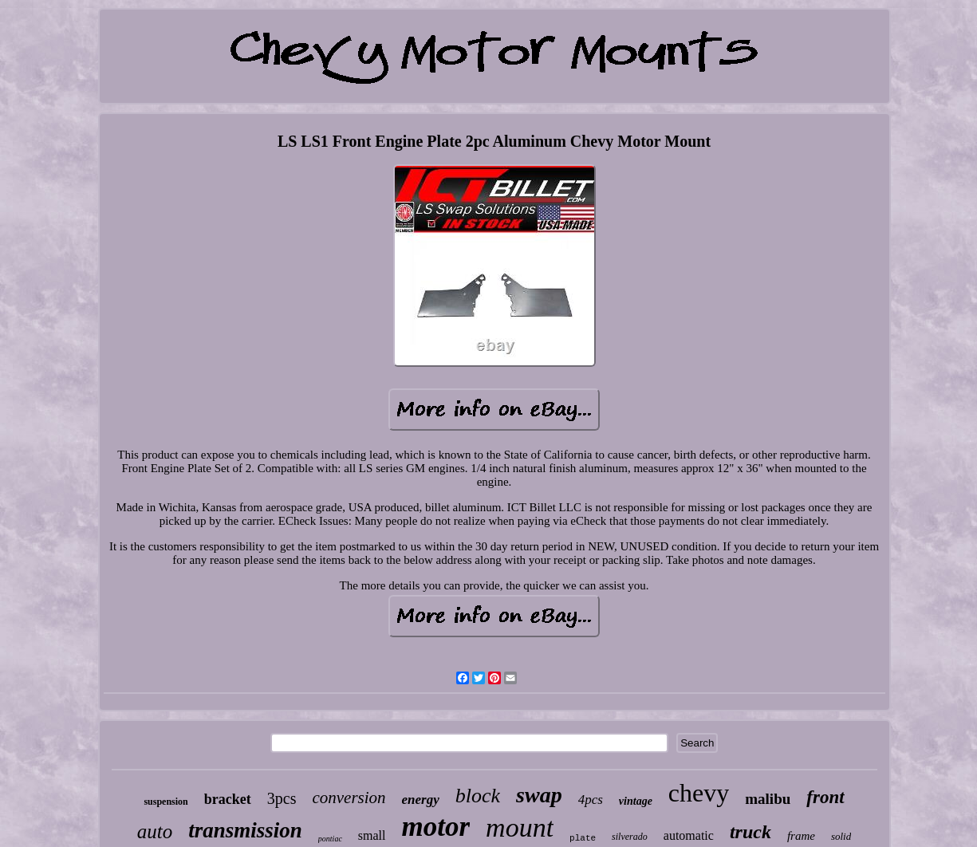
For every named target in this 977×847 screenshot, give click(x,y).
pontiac (330, 838)
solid (841, 836)
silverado (630, 836)
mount (520, 827)
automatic (689, 835)
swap (539, 794)
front (825, 797)
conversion (348, 797)
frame (801, 835)
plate (582, 838)
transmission (245, 830)
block (477, 795)
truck (750, 831)
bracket (227, 799)
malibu (767, 798)
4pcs (590, 799)
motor (436, 826)
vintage (635, 801)
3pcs (282, 798)
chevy (698, 792)
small (372, 835)
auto (154, 831)
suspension (165, 801)
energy (420, 799)
